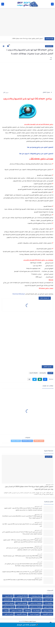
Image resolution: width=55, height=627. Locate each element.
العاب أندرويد (8, 596)
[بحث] (2, 4)
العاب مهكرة (26, 599)
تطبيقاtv (27, 610)
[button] (45, 379)
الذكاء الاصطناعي (22, 596)
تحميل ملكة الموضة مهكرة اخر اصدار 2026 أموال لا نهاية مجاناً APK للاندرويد (22, 579)
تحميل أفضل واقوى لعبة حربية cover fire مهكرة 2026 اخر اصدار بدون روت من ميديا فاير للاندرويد (29, 488)
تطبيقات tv (37, 610)
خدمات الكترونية (47, 614)
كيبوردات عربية (34, 614)
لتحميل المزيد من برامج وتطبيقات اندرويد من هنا (36, 154)
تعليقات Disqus (16, 440)
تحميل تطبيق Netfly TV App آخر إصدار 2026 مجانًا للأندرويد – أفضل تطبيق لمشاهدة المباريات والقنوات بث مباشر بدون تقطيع (23, 509)
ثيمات (6, 610)
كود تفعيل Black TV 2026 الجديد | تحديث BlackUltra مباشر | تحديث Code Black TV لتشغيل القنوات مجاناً (22, 517)
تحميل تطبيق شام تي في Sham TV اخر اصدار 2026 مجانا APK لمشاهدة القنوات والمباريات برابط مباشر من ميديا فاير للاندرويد (22, 572)
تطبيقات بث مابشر (35, 607)
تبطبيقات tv (48, 603)
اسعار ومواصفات (36, 596)
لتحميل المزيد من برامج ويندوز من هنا (40, 147)
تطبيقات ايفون (48, 607)
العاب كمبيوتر (37, 599)
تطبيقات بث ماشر (22, 607)
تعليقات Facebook (27, 440)
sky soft (21, 621)
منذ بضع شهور (49, 484)
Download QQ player (19, 294)
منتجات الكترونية (21, 614)
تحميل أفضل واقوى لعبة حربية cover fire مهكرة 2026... (27, 38)
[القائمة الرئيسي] (52, 4)
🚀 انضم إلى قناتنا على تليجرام (27, 625)
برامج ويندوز (49, 46)
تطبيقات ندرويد (48, 610)
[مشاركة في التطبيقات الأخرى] (29, 379)
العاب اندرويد (48, 599)
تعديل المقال (47, 366)
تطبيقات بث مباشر (9, 607)
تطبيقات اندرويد (9, 603)
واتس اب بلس (9, 614)
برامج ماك (17, 599)
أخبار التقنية (48, 596)
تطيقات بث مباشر (16, 610)
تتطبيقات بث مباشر (35, 603)
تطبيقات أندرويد (33, 373)
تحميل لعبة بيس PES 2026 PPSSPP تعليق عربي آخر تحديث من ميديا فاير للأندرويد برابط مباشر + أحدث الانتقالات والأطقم (24, 549)
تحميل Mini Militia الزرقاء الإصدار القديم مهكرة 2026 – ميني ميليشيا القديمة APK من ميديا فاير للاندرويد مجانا (22, 557)
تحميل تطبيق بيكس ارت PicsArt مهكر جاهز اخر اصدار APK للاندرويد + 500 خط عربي (22, 525)
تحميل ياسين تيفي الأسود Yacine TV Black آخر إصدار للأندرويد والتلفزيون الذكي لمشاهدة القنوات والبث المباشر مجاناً (22, 533)
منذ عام (39, 554)
